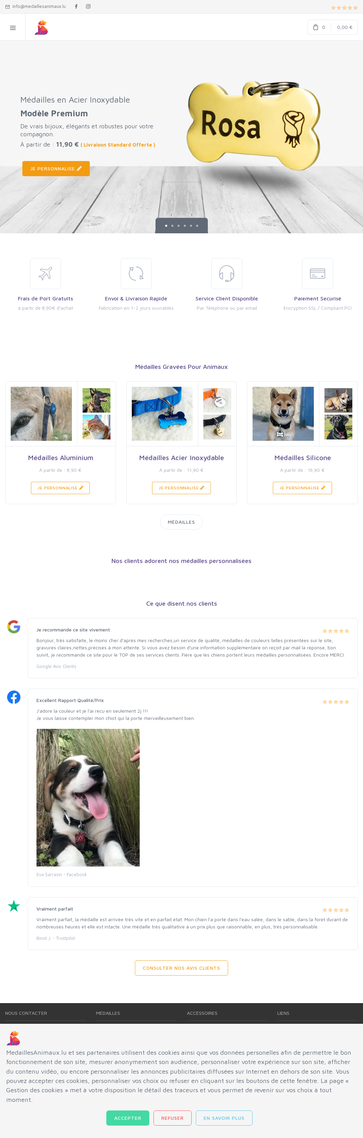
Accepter (127, 1118)
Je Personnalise (56, 168)
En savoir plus (224, 1118)
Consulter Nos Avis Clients (181, 968)
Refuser (172, 1118)
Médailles (181, 522)
